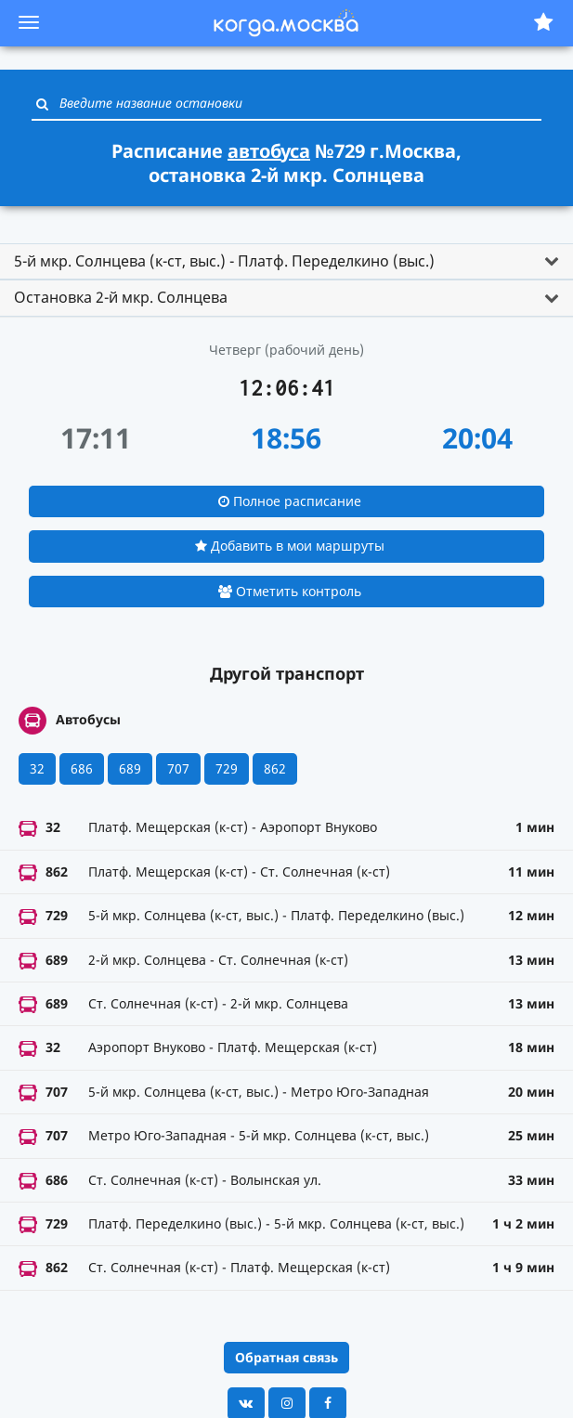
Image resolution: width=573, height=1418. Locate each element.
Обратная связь (286, 1357)
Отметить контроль (289, 591)
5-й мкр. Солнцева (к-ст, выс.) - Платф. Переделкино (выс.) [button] (224, 261)
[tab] (286, 262)
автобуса (269, 150)
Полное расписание (289, 501)
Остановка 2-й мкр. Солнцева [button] (121, 297)
